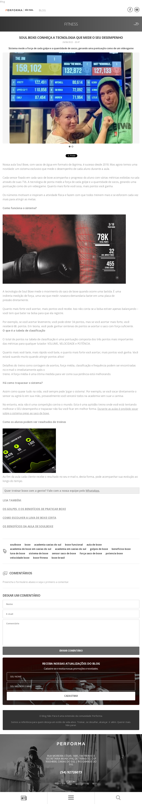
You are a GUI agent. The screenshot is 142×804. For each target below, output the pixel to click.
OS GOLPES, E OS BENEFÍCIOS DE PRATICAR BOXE (34, 509)
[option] (71, 103)
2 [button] (72, 146)
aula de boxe (94, 544)
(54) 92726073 (71, 772)
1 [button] (70, 146)
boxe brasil (58, 557)
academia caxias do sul (47, 544)
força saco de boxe (91, 553)
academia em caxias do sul (70, 548)
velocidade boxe (19, 557)
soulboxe (15, 544)
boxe (27, 544)
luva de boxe (17, 553)
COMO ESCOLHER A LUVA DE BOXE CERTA (29, 518)
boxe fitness (40, 557)
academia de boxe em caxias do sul (30, 548)
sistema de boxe (38, 553)
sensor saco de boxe (64, 553)
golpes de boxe (99, 548)
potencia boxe (114, 553)
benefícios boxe (121, 548)
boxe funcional (74, 544)
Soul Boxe (22, 164)
